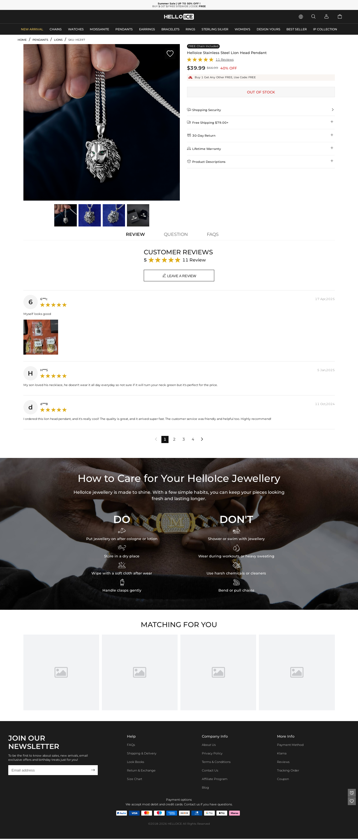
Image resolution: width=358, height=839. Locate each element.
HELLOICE (175, 823)
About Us (209, 745)
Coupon (283, 779)
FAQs (131, 745)
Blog (205, 788)
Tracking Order (288, 771)
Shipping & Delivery (141, 754)
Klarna (281, 754)
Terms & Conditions (216, 762)
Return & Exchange (141, 771)
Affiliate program (214, 779)
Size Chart (134, 779)
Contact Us (210, 771)
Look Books (135, 762)
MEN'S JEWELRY (31, 16)
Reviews (283, 762)
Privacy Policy (212, 754)
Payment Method (290, 745)
